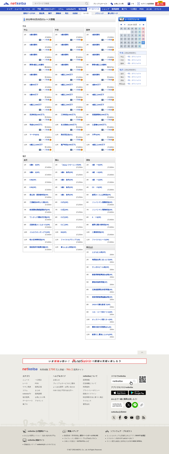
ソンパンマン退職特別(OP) (102, 202)
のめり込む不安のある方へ (63, 390)
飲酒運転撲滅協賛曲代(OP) (40, 210)
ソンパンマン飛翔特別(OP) (102, 210)
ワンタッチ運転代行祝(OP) (40, 217)
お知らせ (56, 380)
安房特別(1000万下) (37, 115)
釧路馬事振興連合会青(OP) (102, 275)
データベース (93, 9)
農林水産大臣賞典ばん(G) (101, 327)
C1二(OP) (64, 225)
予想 (39, 9)
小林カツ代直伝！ (76, 441)
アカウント (39, 401)
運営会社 (86, 404)
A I (34, 9)
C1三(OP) (64, 217)
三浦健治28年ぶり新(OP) (39, 202)
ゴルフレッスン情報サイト (80, 438)
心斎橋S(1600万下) (99, 125)
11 (143, 35)
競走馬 (41, 13)
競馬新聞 (115, 9)
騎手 (50, 13)
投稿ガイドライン (89, 394)
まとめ (149, 9)
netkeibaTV (71, 9)
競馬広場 (38, 387)
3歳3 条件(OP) (67, 180)
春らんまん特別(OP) (68, 247)
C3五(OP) (64, 210)
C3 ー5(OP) (97, 187)
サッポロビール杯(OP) (100, 267)
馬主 (66, 13)
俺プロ (124, 9)
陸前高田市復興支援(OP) (39, 247)
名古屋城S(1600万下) (69, 125)
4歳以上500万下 (36, 105)
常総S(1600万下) (36, 125)
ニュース (18, 9)
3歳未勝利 (33, 35)
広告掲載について (89, 383)
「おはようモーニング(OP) (71, 165)
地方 (121, 70)
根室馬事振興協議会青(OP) (102, 297)
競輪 (160, 3)
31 (139, 46)
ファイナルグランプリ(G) (70, 240)
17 (139, 39)
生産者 (75, 13)
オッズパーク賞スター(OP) (102, 319)
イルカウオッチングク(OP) (40, 232)
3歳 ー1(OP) (97, 180)
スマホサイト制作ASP (120, 438)
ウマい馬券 (27, 387)
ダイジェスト (136, 56)
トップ (9, 9)
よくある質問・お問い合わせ (64, 387)
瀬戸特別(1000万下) (68, 145)
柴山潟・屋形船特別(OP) (39, 195)
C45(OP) (33, 187)
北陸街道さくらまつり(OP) (40, 225)
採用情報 (86, 380)
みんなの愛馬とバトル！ (40, 435)
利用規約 (86, 387)
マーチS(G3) (34, 135)
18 (143, 39)
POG (142, 9)
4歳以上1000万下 (36, 145)
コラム (61, 9)
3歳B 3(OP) (35, 165)
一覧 (128, 56)
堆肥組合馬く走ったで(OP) (102, 260)
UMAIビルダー (50, 9)
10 (139, 35)
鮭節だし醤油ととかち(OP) (102, 334)
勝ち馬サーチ (113, 13)
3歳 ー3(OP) (97, 165)
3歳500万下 (34, 85)
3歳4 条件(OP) (67, 172)
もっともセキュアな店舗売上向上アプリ (126, 435)
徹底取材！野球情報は (81, 435)
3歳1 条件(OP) (67, 195)
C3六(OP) (64, 202)
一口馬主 (133, 9)
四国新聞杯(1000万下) (100, 115)
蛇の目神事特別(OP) (37, 240)
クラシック (99, 13)
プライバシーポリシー (91, 390)
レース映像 (44, 40)
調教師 (58, 13)
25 (143, 42)
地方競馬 (82, 9)
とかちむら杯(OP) (99, 252)
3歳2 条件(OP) (67, 187)
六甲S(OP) (96, 135)
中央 (121, 53)
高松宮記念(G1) (67, 135)
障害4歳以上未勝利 (37, 65)
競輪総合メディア (39, 444)
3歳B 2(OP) (35, 172)
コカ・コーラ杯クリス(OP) (102, 312)
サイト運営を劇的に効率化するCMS (124, 441)
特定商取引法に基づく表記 (93, 397)
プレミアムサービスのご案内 (64, 383)
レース (27, 9)
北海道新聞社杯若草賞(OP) (102, 290)
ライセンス (87, 401)
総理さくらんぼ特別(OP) (101, 195)
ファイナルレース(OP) (100, 240)
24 (139, 42)
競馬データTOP (29, 13)
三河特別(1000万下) (68, 115)
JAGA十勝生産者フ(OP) (101, 305)
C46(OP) (33, 180)
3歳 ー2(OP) (97, 172)
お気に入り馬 (40, 397)
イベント (158, 9)
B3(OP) (63, 232)
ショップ (105, 9)
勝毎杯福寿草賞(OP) (99, 282)
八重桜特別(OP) (98, 232)
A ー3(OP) (96, 217)
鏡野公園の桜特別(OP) (100, 225)
